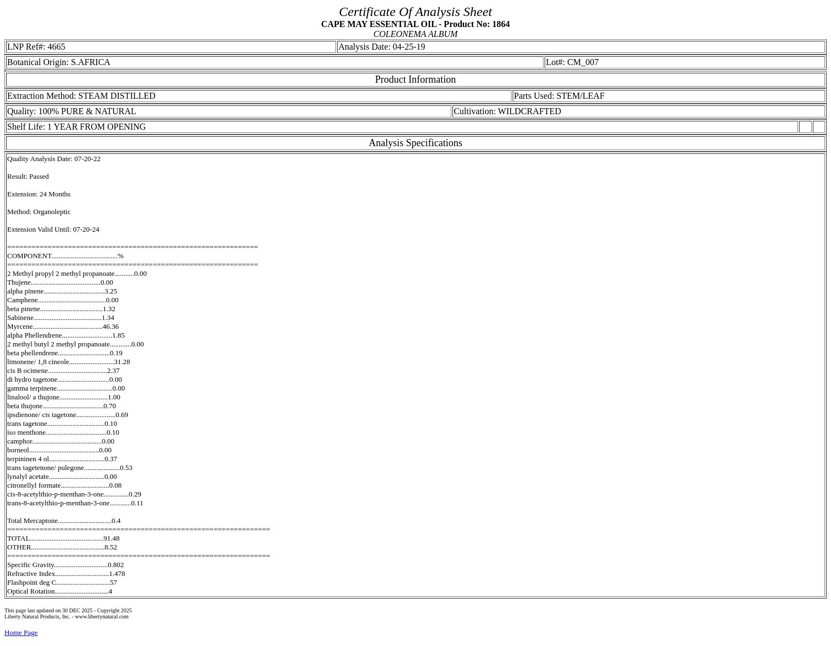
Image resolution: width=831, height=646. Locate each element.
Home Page (21, 632)
